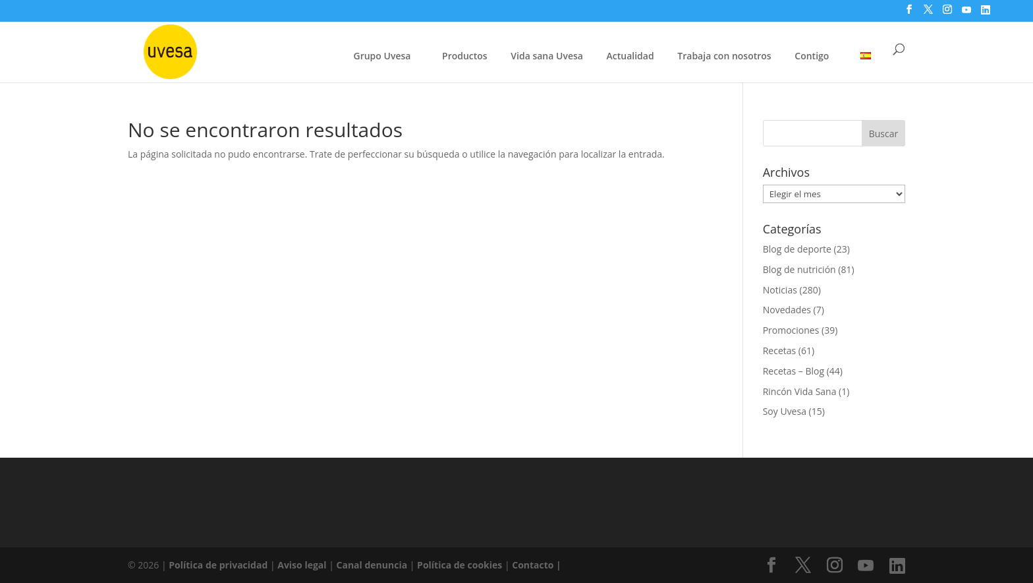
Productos (465, 55)
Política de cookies (461, 565)
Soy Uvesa (784, 411)
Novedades (787, 309)
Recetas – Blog (793, 371)
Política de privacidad (219, 565)
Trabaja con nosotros (724, 56)
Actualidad (630, 55)
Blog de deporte (797, 249)
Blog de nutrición (799, 269)
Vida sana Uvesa (547, 56)
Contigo (812, 55)
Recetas (779, 350)
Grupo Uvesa (382, 55)
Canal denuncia (372, 565)
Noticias (780, 290)
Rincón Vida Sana (800, 391)
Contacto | (536, 565)
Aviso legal (301, 565)
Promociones (791, 330)
